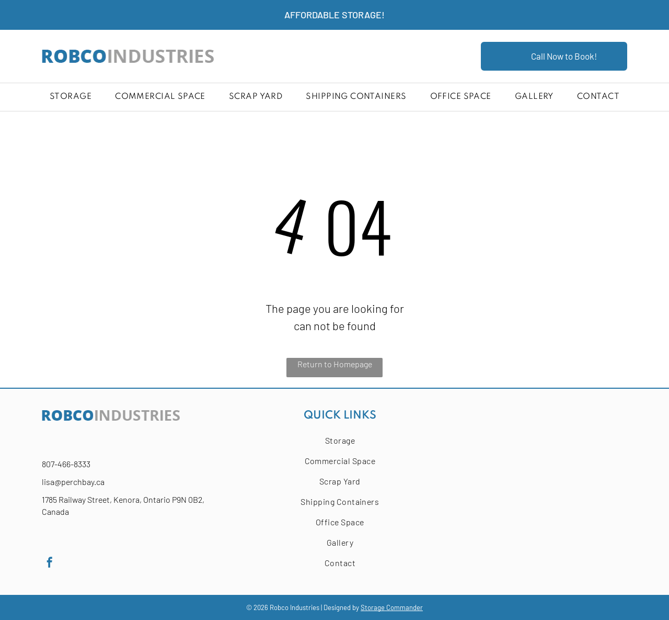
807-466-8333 (66, 464)
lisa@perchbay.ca (73, 482)
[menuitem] (70, 97)
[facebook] (49, 564)
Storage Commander (392, 607)
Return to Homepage (334, 364)
